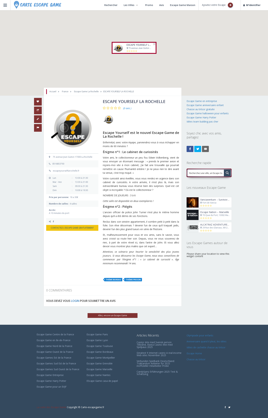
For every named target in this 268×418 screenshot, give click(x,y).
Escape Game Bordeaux (100, 351)
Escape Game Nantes (98, 375)
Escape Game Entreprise (50, 375)
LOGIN (75, 301)
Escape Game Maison (182, 5)
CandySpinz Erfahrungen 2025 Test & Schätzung (157, 373)
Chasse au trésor (196, 359)
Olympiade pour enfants (200, 335)
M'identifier (251, 5)
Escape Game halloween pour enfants (208, 113)
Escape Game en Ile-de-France (53, 340)
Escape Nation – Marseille (214, 212)
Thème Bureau (113, 279)
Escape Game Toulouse (100, 346)
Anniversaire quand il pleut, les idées (206, 341)
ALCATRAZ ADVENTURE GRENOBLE (220, 224)
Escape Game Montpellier (101, 357)
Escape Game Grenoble (100, 363)
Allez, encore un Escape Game (112, 315)
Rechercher (110, 5)
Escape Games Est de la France (54, 357)
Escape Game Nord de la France (54, 346)
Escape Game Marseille (99, 369)
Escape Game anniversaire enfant (205, 105)
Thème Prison (133, 279)
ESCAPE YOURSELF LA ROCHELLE (144, 45)
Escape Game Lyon (97, 340)
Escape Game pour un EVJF (52, 386)
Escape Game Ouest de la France (55, 351)
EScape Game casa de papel (102, 380)
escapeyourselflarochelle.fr (66, 170)
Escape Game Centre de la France (55, 334)
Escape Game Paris (97, 334)
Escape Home (194, 353)
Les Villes (129, 5)
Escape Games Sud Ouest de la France (58, 369)
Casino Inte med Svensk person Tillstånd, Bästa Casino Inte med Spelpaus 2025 (155, 345)
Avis (161, 5)
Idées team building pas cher (202, 121)
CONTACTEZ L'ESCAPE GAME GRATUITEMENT (72, 227)
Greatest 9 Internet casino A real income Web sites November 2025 (159, 354)
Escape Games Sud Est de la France (56, 363)
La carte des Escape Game (51, 407)
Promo (149, 5)
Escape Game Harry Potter (201, 117)
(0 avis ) (127, 108)
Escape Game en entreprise (202, 101)
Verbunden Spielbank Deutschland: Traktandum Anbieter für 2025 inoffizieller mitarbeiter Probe (156, 363)
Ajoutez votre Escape (217, 5)
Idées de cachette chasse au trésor (206, 347)
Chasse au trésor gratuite (201, 109)
